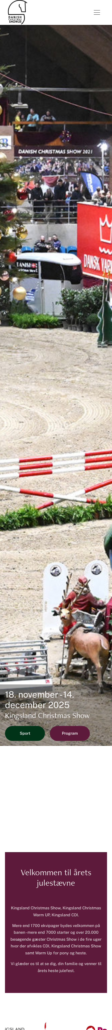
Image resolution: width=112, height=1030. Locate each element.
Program (70, 733)
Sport (25, 733)
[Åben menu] (97, 12)
